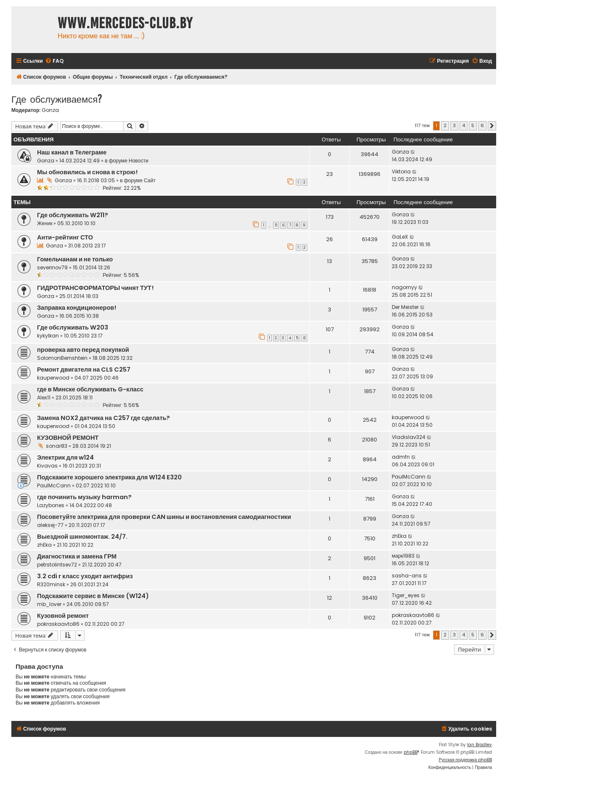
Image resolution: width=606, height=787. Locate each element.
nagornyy (404, 287)
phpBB (410, 752)
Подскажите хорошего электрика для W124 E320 (109, 477)
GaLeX (400, 236)
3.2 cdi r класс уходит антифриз (85, 576)
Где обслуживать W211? (72, 215)
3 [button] (454, 125)
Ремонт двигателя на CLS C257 (83, 369)
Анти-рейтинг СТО (65, 237)
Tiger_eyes (406, 595)
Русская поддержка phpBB (465, 760)
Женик (44, 223)
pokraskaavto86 (58, 623)
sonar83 (56, 445)
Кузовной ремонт (63, 616)
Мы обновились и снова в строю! (87, 172)
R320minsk (51, 584)
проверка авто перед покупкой (83, 350)
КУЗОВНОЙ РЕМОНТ (67, 437)
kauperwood (53, 377)
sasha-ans (407, 575)
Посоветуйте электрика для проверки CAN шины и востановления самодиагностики (164, 517)
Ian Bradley (479, 745)
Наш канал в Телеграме (71, 152)
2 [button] (445, 125)
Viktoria (401, 171)
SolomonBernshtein (62, 358)
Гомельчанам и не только (75, 259)
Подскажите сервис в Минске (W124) (93, 596)
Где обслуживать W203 (72, 327)
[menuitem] (54, 61)
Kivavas (47, 465)
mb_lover (49, 604)
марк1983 (403, 555)
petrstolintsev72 (57, 564)
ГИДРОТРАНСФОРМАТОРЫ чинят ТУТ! (95, 288)
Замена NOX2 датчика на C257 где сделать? (103, 418)
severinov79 (52, 267)
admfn (401, 456)
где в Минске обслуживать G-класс (90, 389)
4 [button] (463, 125)
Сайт (150, 180)
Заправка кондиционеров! (76, 307)
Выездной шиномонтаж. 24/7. (82, 536)
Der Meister (405, 307)
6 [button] (482, 125)
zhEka (44, 544)
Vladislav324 (408, 437)
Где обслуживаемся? (56, 98)
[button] (492, 125)
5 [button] (472, 125)
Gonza (50, 110)
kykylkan (48, 335)
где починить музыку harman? (84, 497)
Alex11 (43, 397)
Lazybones (50, 505)
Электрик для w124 (65, 457)
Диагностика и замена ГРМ (77, 556)
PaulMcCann (54, 485)
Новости (139, 160)
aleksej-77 (50, 525)
